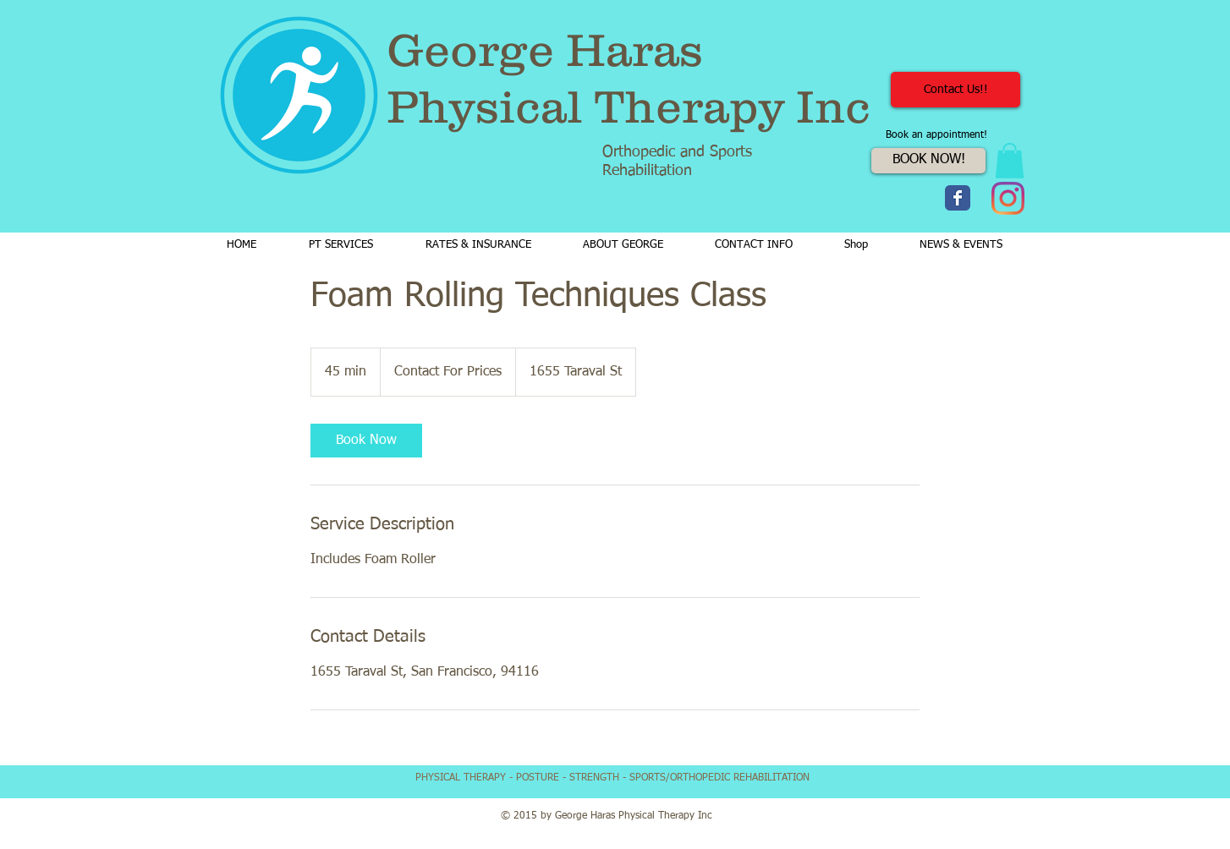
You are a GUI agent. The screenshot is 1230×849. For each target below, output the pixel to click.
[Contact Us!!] (955, 89)
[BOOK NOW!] (928, 160)
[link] (366, 440)
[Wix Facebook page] (957, 198)
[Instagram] (1007, 198)
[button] (1009, 160)
